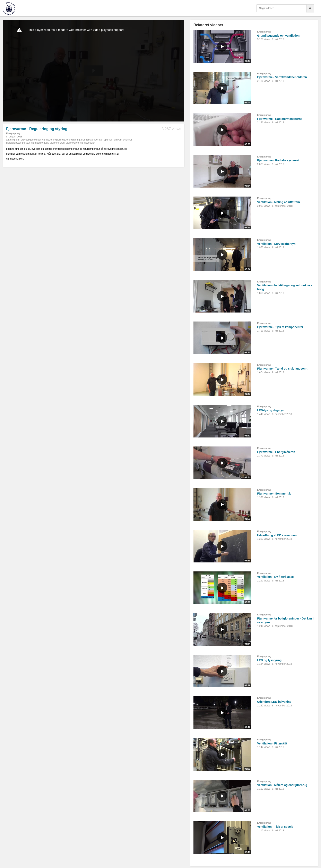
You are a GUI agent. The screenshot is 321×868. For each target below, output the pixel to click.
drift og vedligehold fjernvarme (32, 139)
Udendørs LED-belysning (274, 701)
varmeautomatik (40, 142)
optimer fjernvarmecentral (118, 139)
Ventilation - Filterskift (272, 743)
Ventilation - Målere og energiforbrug (282, 785)
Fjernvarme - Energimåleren (276, 452)
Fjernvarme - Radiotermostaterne (279, 118)
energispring (73, 139)
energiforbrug (57, 139)
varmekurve (72, 142)
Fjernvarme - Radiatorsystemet (278, 160)
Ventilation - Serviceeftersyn (276, 243)
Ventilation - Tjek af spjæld (275, 826)
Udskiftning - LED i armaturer (277, 535)
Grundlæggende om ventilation (278, 35)
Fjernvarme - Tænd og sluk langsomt (282, 368)
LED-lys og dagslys (270, 410)
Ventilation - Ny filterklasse (275, 576)
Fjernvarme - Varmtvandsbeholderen (282, 77)
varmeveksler (87, 142)
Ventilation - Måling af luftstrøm (278, 202)
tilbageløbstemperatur (18, 142)
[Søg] (310, 8)
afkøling (10, 139)
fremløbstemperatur (92, 139)
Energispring (13, 133)
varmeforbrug (57, 142)
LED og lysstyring (269, 660)
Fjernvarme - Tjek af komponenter (280, 327)
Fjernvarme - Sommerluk (274, 493)
